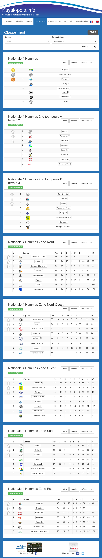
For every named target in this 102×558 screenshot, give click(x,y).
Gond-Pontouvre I (38, 473)
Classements (40, 21)
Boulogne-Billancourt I (63, 227)
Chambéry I (65, 159)
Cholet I (38, 401)
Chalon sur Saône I (39, 527)
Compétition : (58, 37)
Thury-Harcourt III (37, 353)
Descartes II (38, 464)
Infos (65, 63)
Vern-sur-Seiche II (36, 344)
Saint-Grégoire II (65, 74)
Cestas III (64, 155)
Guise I (38, 285)
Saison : (8, 37)
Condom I (63, 222)
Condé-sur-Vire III (65, 164)
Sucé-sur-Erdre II (38, 397)
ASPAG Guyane (63, 88)
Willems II (38, 271)
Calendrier (19, 21)
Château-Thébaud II (63, 217)
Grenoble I (65, 150)
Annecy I (65, 79)
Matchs (29, 21)
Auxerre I (39, 517)
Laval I (65, 101)
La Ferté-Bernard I (38, 415)
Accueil (9, 21)
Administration (82, 21)
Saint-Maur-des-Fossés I (39, 531)
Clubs (71, 21)
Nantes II (38, 406)
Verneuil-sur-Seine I (64, 208)
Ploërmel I (64, 145)
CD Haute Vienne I (38, 469)
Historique (52, 21)
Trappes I (36, 348)
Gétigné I (63, 213)
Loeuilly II (65, 84)
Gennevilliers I (38, 275)
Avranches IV (65, 97)
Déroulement (86, 63)
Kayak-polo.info (18, 10)
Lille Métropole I (38, 289)
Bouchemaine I (38, 411)
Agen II (65, 92)
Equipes (62, 21)
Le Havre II (37, 338)
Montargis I (39, 522)
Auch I (38, 459)
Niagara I (65, 70)
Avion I (38, 280)
